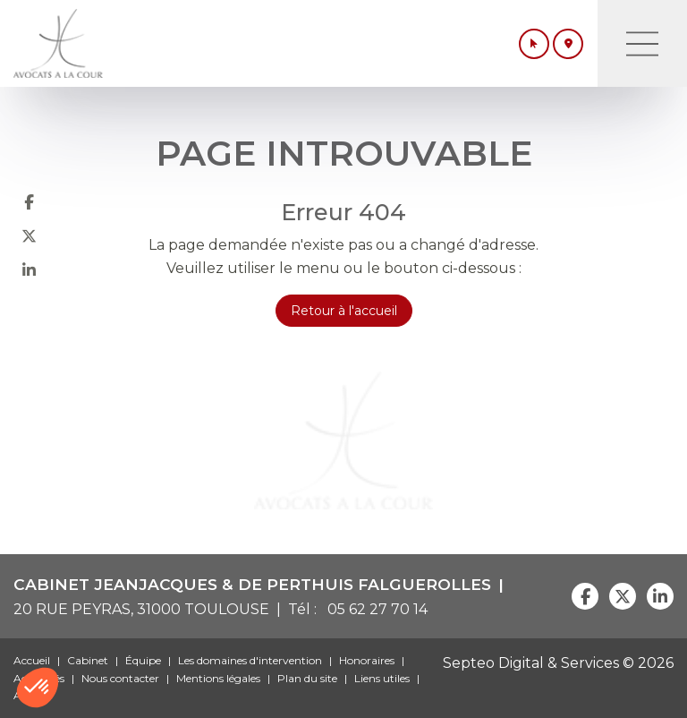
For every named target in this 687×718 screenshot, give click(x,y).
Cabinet (87, 660)
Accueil (31, 660)
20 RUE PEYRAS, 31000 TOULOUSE (141, 609)
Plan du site (307, 678)
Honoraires (366, 660)
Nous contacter (120, 678)
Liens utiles (382, 678)
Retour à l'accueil (344, 311)
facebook (28, 201)
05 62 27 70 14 (374, 609)
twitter (28, 235)
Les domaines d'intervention (250, 660)
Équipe (143, 660)
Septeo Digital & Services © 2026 (558, 662)
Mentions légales (218, 678)
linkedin (28, 269)
